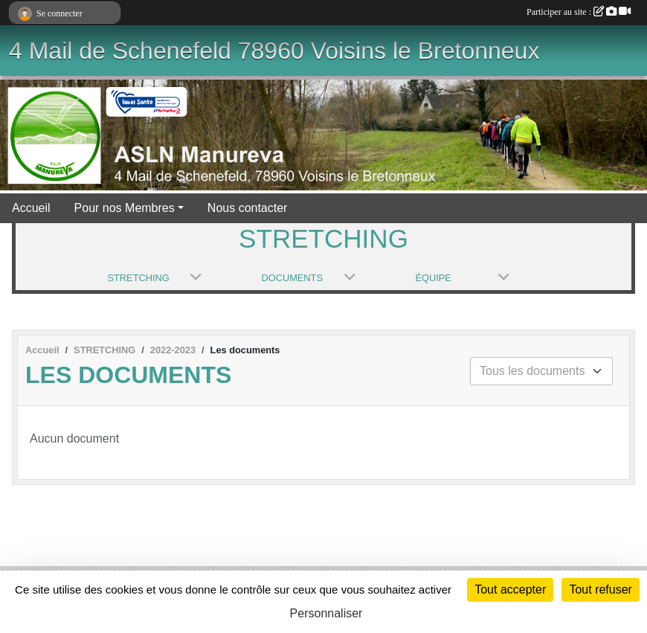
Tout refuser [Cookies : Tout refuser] (600, 589)
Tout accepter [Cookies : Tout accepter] (510, 589)
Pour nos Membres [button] (124, 208)
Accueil (31, 208)
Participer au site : (579, 12)
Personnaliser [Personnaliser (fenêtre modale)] (326, 613)
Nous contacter (247, 208)
